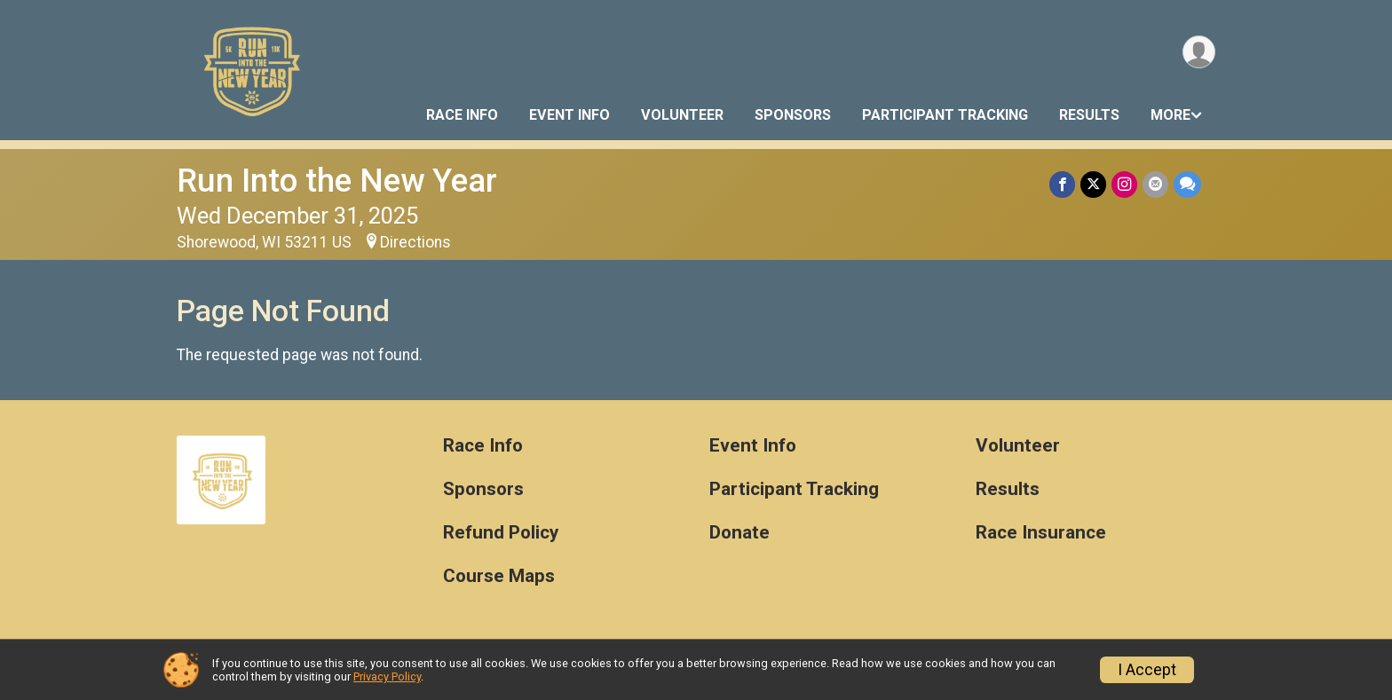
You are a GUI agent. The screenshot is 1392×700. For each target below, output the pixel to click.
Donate (739, 533)
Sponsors (793, 114)
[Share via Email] (1155, 184)
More (1170, 114)
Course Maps (499, 576)
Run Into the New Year (337, 180)
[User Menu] (1198, 51)
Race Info (462, 114)
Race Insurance (1041, 533)
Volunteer (682, 114)
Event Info (569, 114)
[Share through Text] (1187, 184)
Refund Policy (500, 533)
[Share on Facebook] (1062, 184)
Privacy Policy (387, 676)
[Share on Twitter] (1093, 184)
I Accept (1147, 670)
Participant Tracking (945, 114)
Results (1089, 114)
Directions (415, 242)
